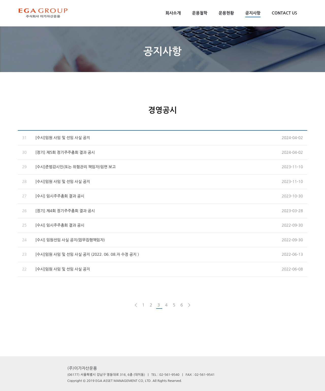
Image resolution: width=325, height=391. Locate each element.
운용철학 (199, 13)
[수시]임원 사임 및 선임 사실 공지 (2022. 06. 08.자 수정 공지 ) (87, 254)
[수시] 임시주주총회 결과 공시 (59, 196)
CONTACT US (284, 13)
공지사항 (253, 13)
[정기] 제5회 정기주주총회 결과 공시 (65, 152)
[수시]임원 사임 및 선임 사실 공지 (62, 138)
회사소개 (173, 13)
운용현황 (226, 13)
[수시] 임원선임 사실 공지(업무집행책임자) (70, 240)
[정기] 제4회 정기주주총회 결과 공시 (65, 211)
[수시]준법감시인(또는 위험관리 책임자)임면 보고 (75, 167)
